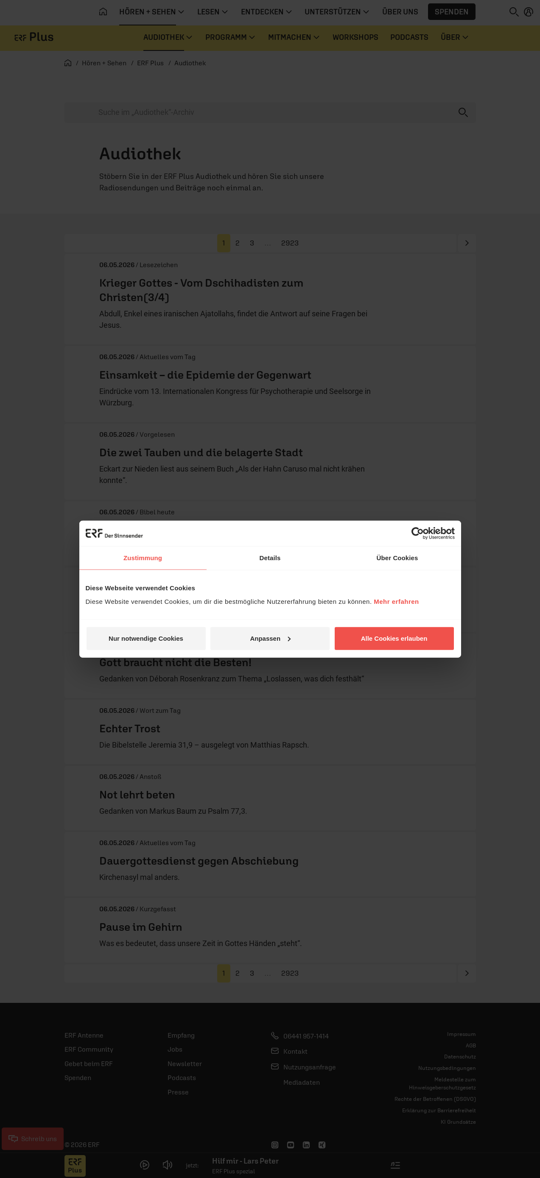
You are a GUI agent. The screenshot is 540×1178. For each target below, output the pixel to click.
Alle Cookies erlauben (394, 638)
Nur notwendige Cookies (146, 638)
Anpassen (270, 638)
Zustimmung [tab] (142, 557)
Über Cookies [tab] (397, 557)
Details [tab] (270, 557)
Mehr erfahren (396, 601)
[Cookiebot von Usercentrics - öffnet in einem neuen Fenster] (418, 533)
